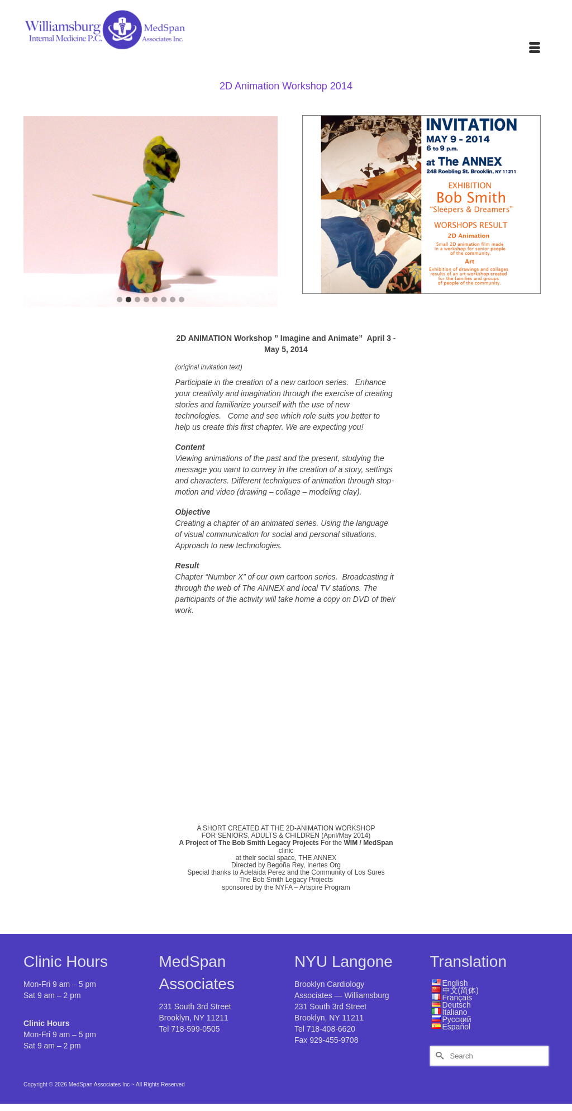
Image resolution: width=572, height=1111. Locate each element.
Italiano (455, 1012)
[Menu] (535, 49)
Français (457, 997)
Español (456, 1026)
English (455, 983)
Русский (456, 1019)
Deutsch (456, 1004)
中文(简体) (460, 990)
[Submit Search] (438, 1056)
